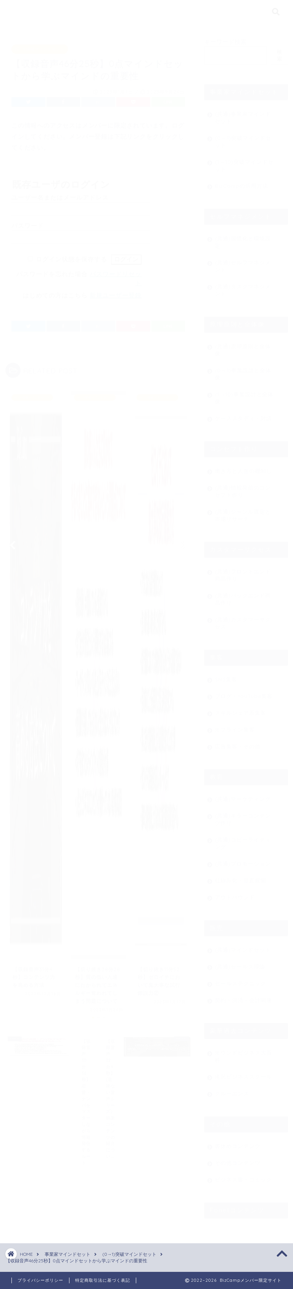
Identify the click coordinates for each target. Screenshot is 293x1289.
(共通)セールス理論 (240, 963)
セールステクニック (240, 980)
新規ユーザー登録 (116, 292)
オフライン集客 (235, 726)
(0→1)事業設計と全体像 (243, 370)
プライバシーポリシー (40, 1280)
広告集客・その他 (238, 743)
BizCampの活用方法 (241, 182)
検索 (279, 52)
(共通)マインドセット (243, 946)
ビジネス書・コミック (243, 1176)
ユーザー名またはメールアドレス (60, 194)
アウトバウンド (235, 893)
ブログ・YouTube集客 (244, 692)
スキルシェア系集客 (240, 709)
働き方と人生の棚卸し (243, 467)
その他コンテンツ (238, 1159)
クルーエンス (232, 1090)
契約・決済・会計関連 (243, 996)
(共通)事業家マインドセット (243, 114)
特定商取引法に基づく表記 (102, 1280)
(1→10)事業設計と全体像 (244, 394)
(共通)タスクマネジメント (243, 286)
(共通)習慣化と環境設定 (243, 238)
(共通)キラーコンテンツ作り (243, 816)
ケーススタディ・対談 (243, 415)
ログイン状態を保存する (71, 256)
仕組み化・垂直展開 (240, 877)
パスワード (27, 222)
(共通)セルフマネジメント (243, 262)
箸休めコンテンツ (238, 1142)
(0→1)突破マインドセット (39, 45)
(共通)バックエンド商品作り (243, 595)
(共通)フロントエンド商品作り (243, 571)
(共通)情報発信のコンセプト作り (243, 488)
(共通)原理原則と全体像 (243, 346)
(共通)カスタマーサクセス (243, 619)
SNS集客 (226, 676)
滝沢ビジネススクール (243, 1073)
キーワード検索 (225, 38)
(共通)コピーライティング (243, 840)
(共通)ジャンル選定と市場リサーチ (243, 512)
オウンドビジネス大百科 (243, 1053)
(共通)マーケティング (243, 795)
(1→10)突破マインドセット (244, 162)
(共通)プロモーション (243, 860)
